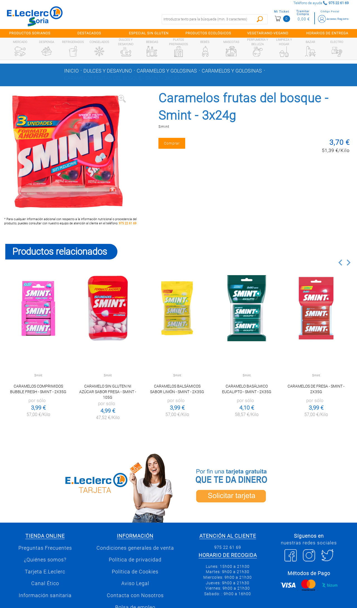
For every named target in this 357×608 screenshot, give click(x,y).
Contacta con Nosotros (135, 595)
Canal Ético (45, 583)
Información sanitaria (45, 595)
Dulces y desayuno (107, 71)
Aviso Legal (135, 583)
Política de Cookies (135, 572)
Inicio (71, 71)
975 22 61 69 (127, 223)
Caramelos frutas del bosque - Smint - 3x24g (121, 78)
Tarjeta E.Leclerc (45, 572)
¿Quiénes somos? (45, 560)
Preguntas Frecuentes (45, 548)
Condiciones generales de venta (135, 548)
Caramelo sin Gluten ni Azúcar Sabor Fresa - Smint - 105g (107, 392)
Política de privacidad (135, 560)
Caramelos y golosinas (167, 71)
